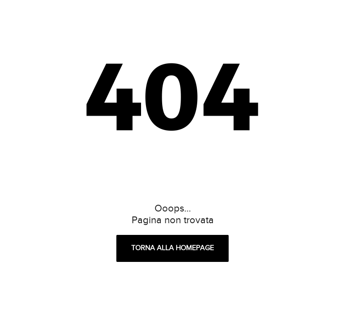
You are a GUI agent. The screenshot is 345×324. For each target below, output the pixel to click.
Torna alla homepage (172, 248)
